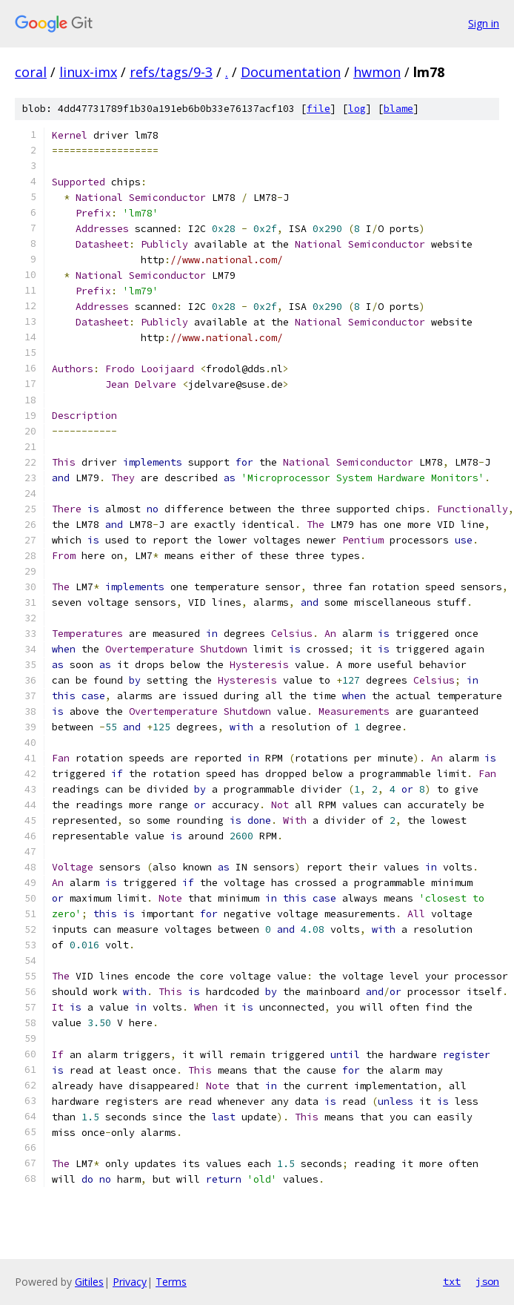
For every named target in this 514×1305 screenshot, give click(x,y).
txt (452, 1281)
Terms (171, 1282)
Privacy (130, 1282)
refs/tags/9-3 (171, 72)
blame (398, 108)
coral (31, 72)
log (357, 108)
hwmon (377, 72)
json (487, 1281)
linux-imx (88, 72)
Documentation (291, 72)
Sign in (483, 23)
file (318, 108)
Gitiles (89, 1282)
